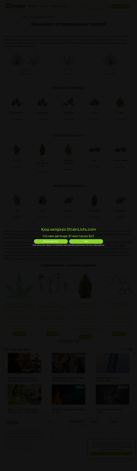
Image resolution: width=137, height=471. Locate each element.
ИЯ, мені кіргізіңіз (50, 241)
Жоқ (86, 241)
